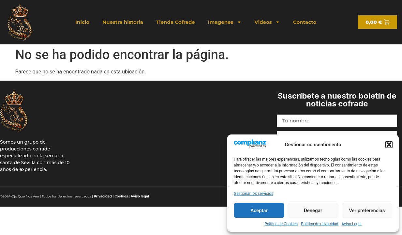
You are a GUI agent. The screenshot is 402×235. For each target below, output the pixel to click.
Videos (267, 22)
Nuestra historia (122, 22)
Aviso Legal (351, 224)
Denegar (313, 210)
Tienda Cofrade (175, 22)
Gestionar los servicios (253, 193)
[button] (389, 144)
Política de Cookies (281, 224)
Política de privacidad (319, 224)
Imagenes (225, 22)
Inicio (82, 22)
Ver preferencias (367, 210)
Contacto (304, 22)
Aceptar (259, 210)
